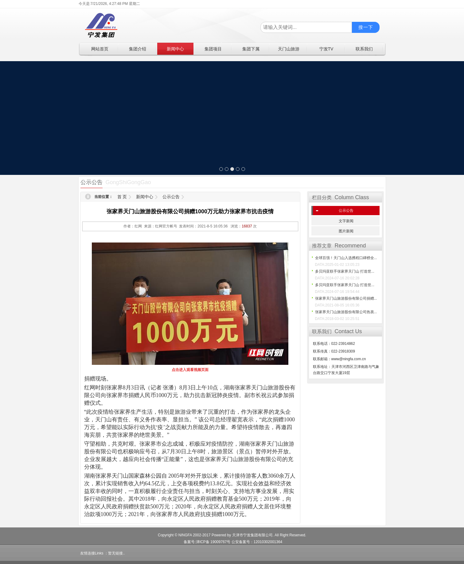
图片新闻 (346, 231)
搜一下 (365, 27)
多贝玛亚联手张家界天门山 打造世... (344, 271)
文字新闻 (346, 221)
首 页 (122, 196)
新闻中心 (144, 196)
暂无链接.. (116, 553)
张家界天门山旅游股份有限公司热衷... (346, 312)
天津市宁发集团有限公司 (252, 535)
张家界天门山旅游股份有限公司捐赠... (346, 298)
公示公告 (171, 196)
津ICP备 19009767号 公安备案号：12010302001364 (239, 542)
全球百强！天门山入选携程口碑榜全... (346, 258)
